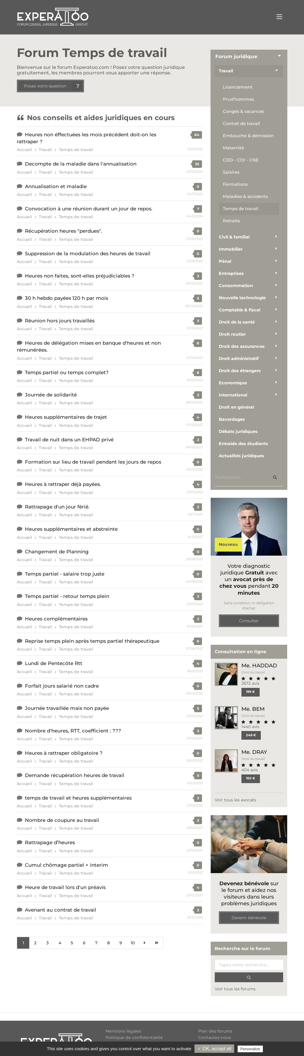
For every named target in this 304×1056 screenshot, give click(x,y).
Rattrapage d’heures (50, 842)
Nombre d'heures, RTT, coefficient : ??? (73, 731)
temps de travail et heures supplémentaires (78, 798)
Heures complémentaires (56, 619)
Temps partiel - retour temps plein (67, 596)
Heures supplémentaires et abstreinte (71, 529)
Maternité (233, 147)
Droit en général (236, 407)
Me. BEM (253, 709)
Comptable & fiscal (239, 310)
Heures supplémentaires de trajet (66, 417)
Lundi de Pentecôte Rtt (53, 663)
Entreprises (231, 273)
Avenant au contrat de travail (60, 910)
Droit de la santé (237, 322)
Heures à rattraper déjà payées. (63, 484)
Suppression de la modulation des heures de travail (87, 253)
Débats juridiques (238, 431)
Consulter (249, 620)
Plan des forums (215, 1031)
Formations (235, 184)
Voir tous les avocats (235, 799)
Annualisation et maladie (56, 186)
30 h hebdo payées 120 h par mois (66, 298)
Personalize (250, 1049)
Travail (45, 150)
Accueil (24, 150)
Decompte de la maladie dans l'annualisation (80, 164)
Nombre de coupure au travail (62, 820)
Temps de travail (76, 150)
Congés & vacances (243, 111)
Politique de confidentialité (134, 1037)
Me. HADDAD (259, 665)
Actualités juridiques (241, 455)
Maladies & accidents (245, 196)
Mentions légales (123, 1031)
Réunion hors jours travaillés (59, 321)
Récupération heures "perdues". (63, 231)
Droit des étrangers (240, 370)
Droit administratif (239, 358)
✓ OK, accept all (214, 1048)
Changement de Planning (57, 551)
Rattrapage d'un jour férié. (57, 507)
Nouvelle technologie (242, 297)
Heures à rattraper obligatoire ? (64, 753)
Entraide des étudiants (243, 443)
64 (196, 135)
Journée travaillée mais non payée (67, 708)
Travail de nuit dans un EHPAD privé (69, 439)
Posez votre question (53, 86)
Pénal (225, 261)
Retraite (231, 220)
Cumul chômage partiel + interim (66, 865)
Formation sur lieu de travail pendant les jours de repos (93, 462)
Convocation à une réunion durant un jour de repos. (88, 209)
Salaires (231, 172)
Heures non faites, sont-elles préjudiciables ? (79, 276)
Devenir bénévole (249, 917)
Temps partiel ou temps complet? (67, 372)
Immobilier (231, 249)
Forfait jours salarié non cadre (62, 686)
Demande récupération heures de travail (74, 775)
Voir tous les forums (235, 988)
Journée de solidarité (51, 395)
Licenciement (237, 87)
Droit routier (232, 334)
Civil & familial (234, 237)
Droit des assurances (242, 346)
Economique (233, 382)
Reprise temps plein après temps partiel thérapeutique (92, 641)
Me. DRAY (254, 752)
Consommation (236, 285)
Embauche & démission (248, 135)
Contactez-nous (214, 1037)
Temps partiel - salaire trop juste (64, 574)
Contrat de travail (241, 123)
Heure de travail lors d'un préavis (65, 887)
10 (133, 942)
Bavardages (232, 419)
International (233, 395)
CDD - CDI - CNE (241, 160)
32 (197, 164)
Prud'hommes (238, 99)
